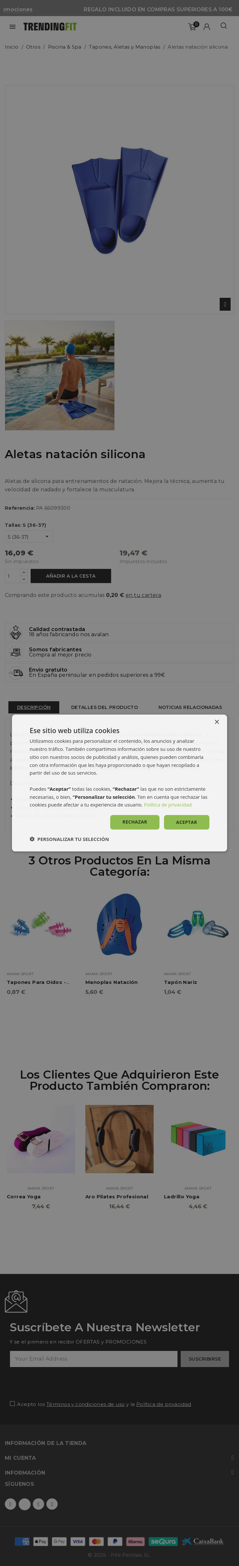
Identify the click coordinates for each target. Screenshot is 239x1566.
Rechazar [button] (134, 822)
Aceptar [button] (186, 822)
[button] (69, 839)
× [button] (216, 722)
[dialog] (119, 783)
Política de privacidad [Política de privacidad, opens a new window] (168, 804)
